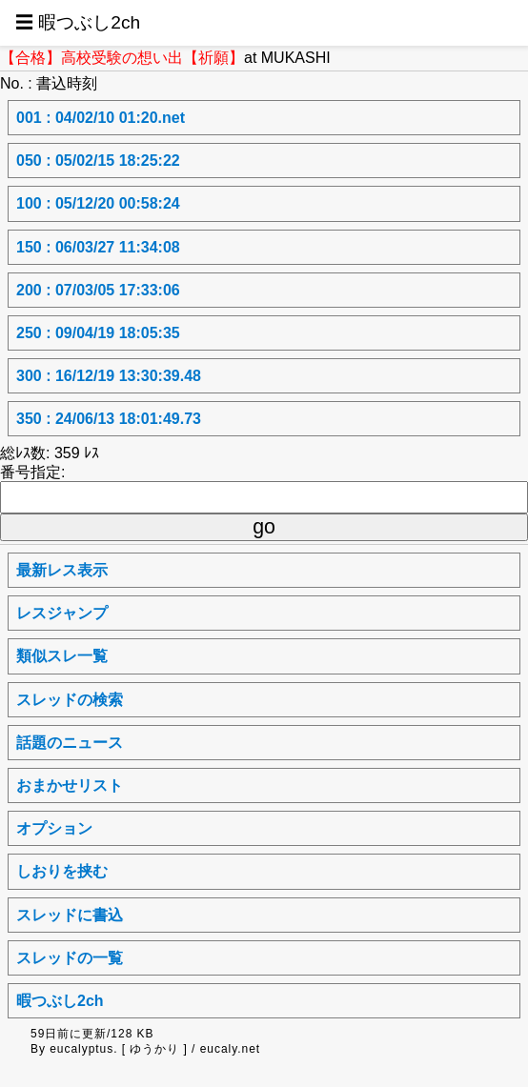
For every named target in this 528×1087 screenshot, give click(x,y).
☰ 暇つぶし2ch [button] (77, 22)
